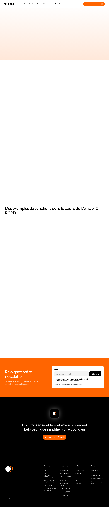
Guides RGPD (64, 470)
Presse (77, 480)
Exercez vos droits (97, 478)
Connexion (79, 487)
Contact (78, 473)
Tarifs (50, 4)
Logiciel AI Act (48, 485)
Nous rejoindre (80, 470)
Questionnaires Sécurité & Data (49, 481)
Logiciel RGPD (48, 470)
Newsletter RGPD (65, 495)
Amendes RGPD (65, 492)
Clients (57, 4)
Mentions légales (96, 475)
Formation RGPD (65, 480)
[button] (28, 4)
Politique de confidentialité (96, 471)
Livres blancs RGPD (64, 484)
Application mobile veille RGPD (50, 489)
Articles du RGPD (65, 477)
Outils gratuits (64, 473)
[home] (9, 4)
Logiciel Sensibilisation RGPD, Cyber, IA (49, 475)
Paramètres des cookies (96, 483)
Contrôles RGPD (65, 489)
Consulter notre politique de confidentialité (68, 384)
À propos (78, 477)
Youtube (78, 484)
